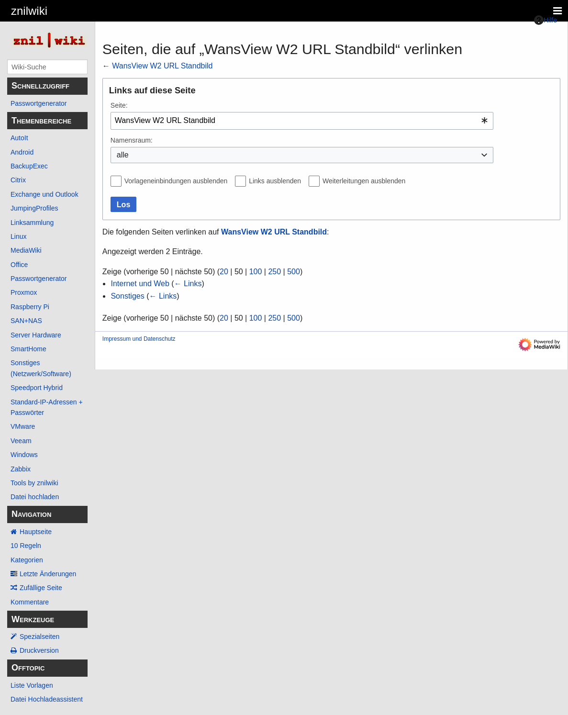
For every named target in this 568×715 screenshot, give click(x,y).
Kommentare (30, 602)
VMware (23, 426)
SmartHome (28, 349)
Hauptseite (36, 532)
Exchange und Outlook (44, 194)
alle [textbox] (123, 155)
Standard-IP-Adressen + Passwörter (47, 407)
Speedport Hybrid (37, 387)
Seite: (119, 105)
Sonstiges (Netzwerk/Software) (41, 368)
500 (293, 272)
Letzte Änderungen (48, 574)
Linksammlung (32, 222)
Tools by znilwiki (34, 483)
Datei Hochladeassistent (47, 699)
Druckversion (39, 650)
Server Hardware (36, 335)
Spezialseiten (39, 636)
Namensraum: (132, 140)
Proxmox (24, 292)
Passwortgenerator (39, 103)
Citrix (18, 180)
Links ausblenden (275, 181)
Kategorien (27, 560)
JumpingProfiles (34, 208)
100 (255, 272)
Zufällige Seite (41, 588)
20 (224, 272)
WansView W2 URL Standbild (162, 66)
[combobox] (302, 121)
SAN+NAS (26, 320)
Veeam (21, 441)
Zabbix (21, 469)
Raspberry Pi (30, 307)
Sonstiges (127, 296)
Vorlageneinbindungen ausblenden (176, 181)
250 (274, 272)
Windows (24, 454)
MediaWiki (26, 250)
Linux (18, 236)
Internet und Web (140, 283)
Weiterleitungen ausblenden (364, 181)
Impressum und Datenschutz (139, 338)
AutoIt (19, 138)
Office (19, 264)
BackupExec (29, 166)
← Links (188, 283)
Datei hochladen (35, 497)
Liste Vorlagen (32, 685)
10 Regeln (26, 545)
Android (22, 152)
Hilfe (545, 20)
